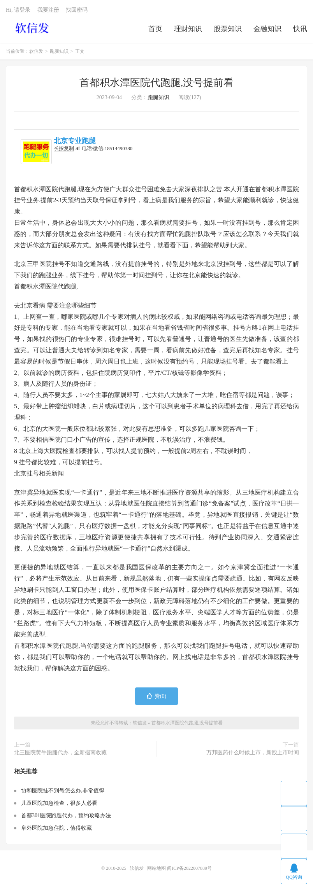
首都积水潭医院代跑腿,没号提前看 (156, 82)
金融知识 (267, 29)
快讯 (300, 29)
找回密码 (77, 10)
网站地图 (156, 868)
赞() (156, 696)
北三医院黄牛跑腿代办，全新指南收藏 (60, 752)
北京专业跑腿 (75, 141)
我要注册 (48, 10)
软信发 (33, 27)
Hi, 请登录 (18, 10)
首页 (155, 29)
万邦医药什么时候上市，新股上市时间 (252, 752)
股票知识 (228, 29)
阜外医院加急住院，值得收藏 (56, 828)
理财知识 (188, 29)
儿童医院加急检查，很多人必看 (59, 803)
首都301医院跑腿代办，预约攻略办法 (66, 815)
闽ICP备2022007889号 (189, 868)
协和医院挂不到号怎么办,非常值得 (62, 791)
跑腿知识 (59, 51)
